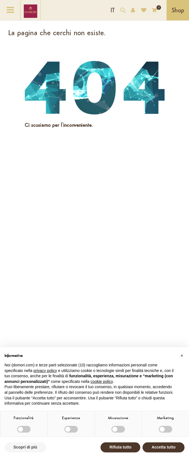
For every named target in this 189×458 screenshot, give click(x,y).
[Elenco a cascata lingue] (113, 10)
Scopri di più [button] (25, 447)
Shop (178, 11)
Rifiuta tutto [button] (120, 447)
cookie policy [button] (101, 381)
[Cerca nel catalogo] (122, 11)
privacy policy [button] (45, 370)
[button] (181, 356)
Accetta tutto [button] (163, 447)
